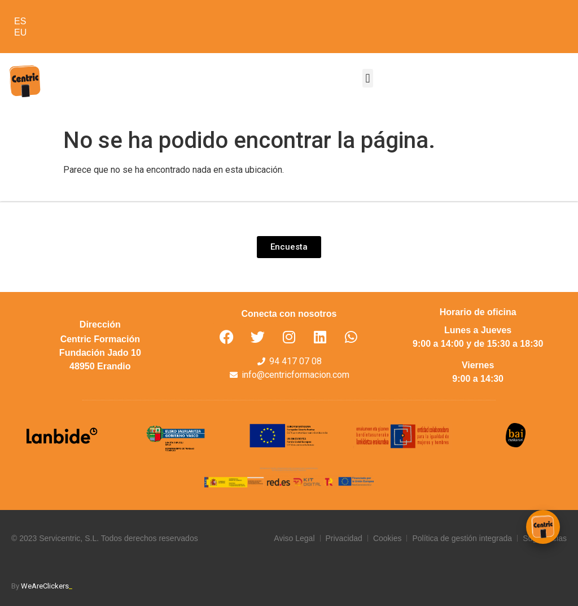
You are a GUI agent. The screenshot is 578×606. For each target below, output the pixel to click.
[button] (367, 78)
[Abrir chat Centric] (543, 527)
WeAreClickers (46, 586)
